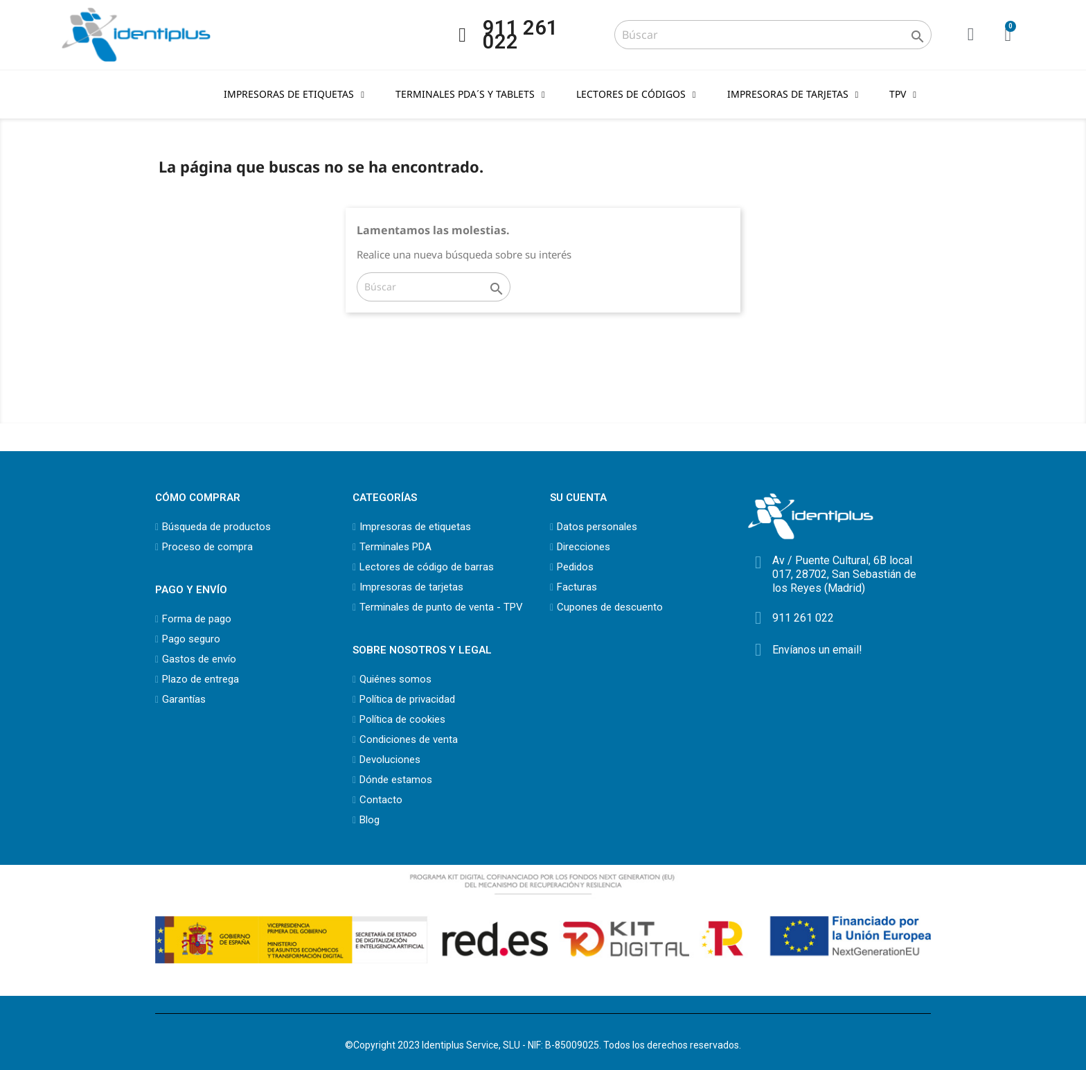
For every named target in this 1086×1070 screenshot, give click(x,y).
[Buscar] (772, 34)
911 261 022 (520, 34)
